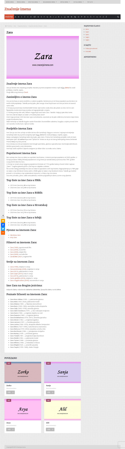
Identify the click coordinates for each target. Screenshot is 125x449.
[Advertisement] (102, 73)
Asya (8, 423)
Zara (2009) (14, 250)
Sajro (87, 32)
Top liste (90, 2)
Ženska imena (21, 2)
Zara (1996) (14, 267)
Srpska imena (64, 2)
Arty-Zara (13, 237)
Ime (15, 26)
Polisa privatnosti (91, 48)
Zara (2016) (14, 276)
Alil (47, 423)
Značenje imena (17, 9)
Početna (9, 17)
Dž (35, 17)
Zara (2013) (14, 271)
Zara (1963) (14, 247)
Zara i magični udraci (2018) (19, 280)
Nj (75, 17)
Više (10, 392)
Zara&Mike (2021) (16, 257)
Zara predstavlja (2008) (18, 269)
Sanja (48, 386)
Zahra (67, 88)
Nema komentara (11, 388)
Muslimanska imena (49, 2)
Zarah (26, 92)
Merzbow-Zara (15, 235)
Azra (87, 29)
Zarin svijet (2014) (16, 274)
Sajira (87, 40)
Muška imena (10, 2)
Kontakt (88, 51)
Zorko (8, 386)
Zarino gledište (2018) (17, 278)
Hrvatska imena (33, 2)
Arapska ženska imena (35, 26)
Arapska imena (22, 26)
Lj (64, 17)
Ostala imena (77, 2)
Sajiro (87, 37)
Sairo (87, 34)
